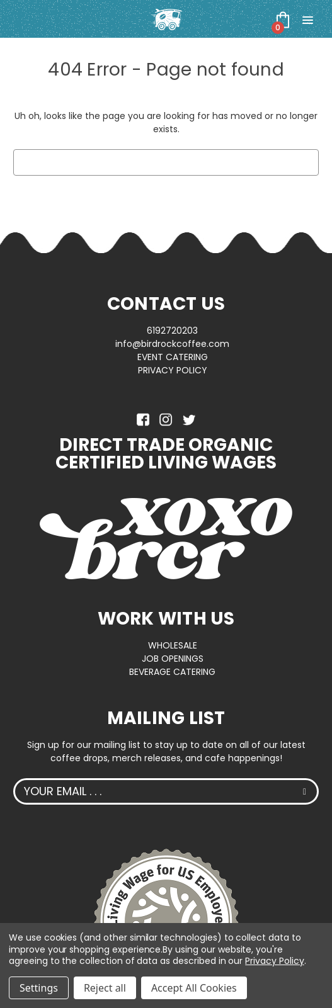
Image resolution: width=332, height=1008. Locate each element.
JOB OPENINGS (172, 658)
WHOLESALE (172, 645)
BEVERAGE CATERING (172, 671)
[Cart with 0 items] (282, 19)
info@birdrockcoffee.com (172, 343)
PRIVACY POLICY (172, 370)
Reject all (105, 988)
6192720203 (172, 330)
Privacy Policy (274, 960)
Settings (39, 988)
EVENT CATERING (172, 357)
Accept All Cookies (194, 988)
